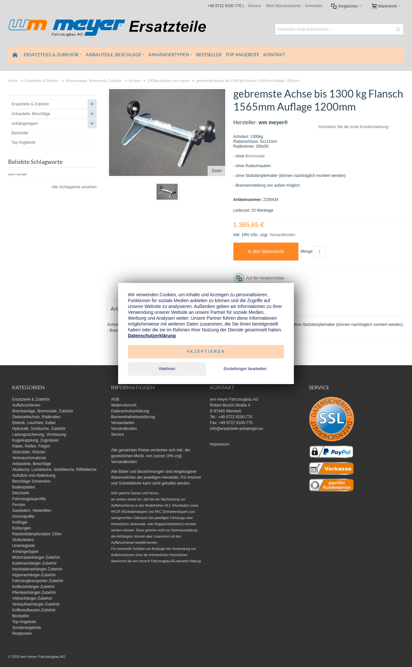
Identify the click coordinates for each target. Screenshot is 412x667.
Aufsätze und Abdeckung (33, 475)
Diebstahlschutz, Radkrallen (36, 417)
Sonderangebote (26, 627)
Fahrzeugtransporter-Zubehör (37, 581)
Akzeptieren (206, 351)
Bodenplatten (23, 487)
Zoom (217, 170)
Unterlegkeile (23, 545)
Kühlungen (21, 528)
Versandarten (122, 422)
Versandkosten (282, 235)
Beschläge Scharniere (31, 481)
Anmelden (314, 6)
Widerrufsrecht (123, 405)
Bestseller (20, 616)
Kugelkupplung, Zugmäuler (35, 440)
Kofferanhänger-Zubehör (33, 586)
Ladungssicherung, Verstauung (39, 434)
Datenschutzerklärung (130, 411)
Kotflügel (19, 522)
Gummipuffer (23, 516)
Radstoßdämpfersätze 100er (37, 534)
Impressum (219, 444)
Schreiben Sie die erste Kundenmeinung (354, 127)
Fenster (18, 504)
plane (11, 174)
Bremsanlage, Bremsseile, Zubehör (42, 411)
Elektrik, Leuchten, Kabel (33, 422)
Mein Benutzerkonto (283, 6)
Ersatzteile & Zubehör (30, 399)
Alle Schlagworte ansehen (74, 187)
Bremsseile (255, 156)
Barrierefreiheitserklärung (133, 417)
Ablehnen (167, 369)
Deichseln (20, 493)
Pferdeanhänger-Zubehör (34, 592)
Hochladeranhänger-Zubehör (37, 569)
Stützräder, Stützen (28, 452)
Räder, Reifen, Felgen (31, 446)
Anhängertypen (25, 551)
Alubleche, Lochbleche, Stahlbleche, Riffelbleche (54, 469)
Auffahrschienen (26, 405)
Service (254, 6)
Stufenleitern (23, 540)
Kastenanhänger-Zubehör (34, 563)
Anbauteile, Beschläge (31, 463)
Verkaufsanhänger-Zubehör (36, 604)
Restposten (22, 633)
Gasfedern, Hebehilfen (31, 510)
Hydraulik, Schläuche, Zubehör (38, 428)
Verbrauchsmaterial (29, 458)
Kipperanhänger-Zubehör (34, 575)
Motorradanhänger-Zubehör (36, 557)
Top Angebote (24, 622)
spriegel (22, 174)
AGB (115, 399)
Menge (307, 251)
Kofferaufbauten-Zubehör (34, 610)
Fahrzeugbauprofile (29, 499)
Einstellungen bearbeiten (245, 369)
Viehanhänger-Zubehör (32, 598)
